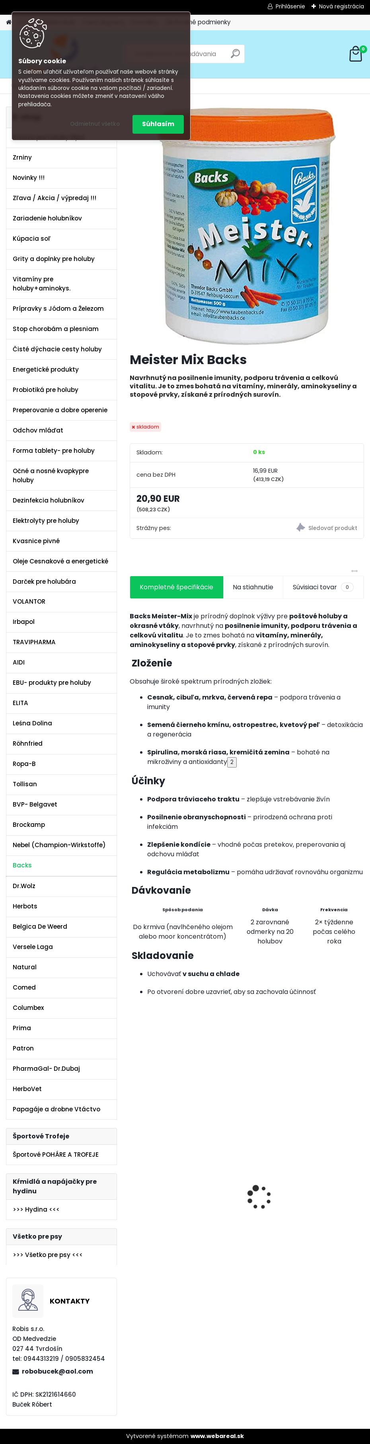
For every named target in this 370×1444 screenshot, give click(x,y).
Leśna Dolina (32, 723)
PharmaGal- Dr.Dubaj (46, 1068)
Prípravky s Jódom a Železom (58, 308)
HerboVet (27, 1089)
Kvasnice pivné (36, 541)
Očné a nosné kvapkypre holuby (51, 475)
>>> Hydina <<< (36, 1209)
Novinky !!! (29, 177)
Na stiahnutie (253, 587)
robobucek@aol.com (57, 1371)
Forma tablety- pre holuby (54, 450)
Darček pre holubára (44, 581)
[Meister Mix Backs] (246, 226)
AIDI (19, 662)
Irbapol (24, 622)
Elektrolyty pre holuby (46, 520)
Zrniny (22, 157)
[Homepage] (9, 22)
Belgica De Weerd (40, 926)
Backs (22, 865)
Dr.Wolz (24, 886)
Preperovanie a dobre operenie (60, 410)
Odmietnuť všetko (95, 124)
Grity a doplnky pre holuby (54, 259)
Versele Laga (33, 947)
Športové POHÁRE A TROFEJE (56, 1154)
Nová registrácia (341, 6)
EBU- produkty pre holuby (52, 682)
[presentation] (134, 1183)
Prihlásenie (290, 6)
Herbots (25, 906)
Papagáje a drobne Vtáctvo (56, 1109)
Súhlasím (158, 124)
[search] (235, 56)
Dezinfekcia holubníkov (48, 500)
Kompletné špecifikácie (176, 587)
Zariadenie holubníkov (47, 218)
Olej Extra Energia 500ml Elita (180, 1203)
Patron (23, 1048)
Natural (25, 967)
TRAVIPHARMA (34, 642)
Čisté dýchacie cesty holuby (57, 349)
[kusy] (154, 1305)
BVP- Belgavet (35, 804)
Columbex (28, 1008)
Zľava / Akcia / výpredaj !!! (54, 198)
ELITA (20, 703)
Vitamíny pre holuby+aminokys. (41, 283)
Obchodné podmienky (198, 22)
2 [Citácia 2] (232, 762)
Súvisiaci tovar (323, 587)
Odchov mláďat (38, 430)
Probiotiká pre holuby (45, 390)
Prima (22, 1028)
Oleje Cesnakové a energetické (60, 561)
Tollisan (25, 784)
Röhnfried (28, 743)
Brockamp (29, 824)
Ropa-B (24, 764)
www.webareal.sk (217, 1436)
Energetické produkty (46, 369)
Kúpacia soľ (32, 238)
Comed (24, 987)
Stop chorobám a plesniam (56, 329)
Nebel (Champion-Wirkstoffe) (59, 845)
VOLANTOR (29, 601)
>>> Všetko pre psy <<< (48, 1255)
